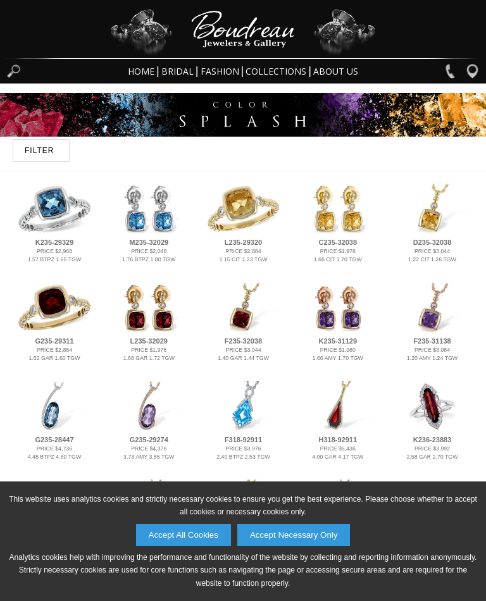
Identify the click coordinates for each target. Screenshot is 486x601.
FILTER (39, 150)
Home (141, 71)
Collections (276, 71)
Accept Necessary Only (294, 535)
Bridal (177, 71)
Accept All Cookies (183, 535)
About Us (335, 71)
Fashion (220, 71)
